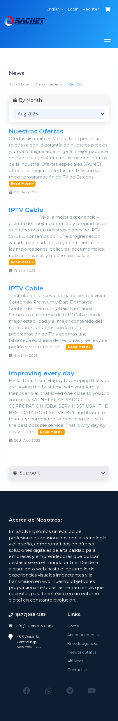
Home (73, 626)
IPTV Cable (26, 209)
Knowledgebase (82, 643)
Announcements (48, 84)
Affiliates (75, 660)
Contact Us (77, 669)
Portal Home (19, 84)
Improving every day (41, 373)
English (55, 9)
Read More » (22, 184)
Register (91, 9)
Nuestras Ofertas (36, 131)
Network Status (81, 652)
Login (73, 9)
